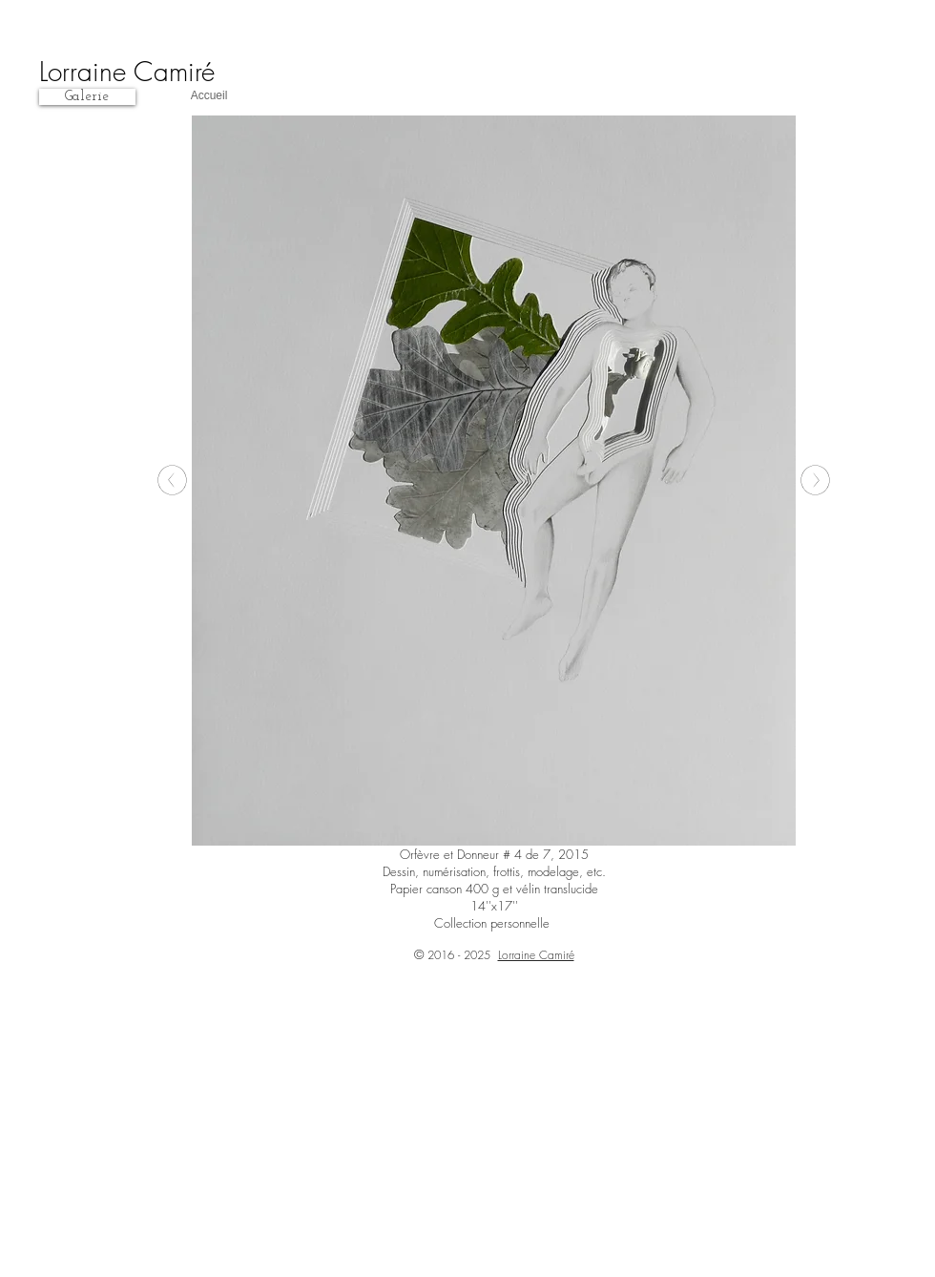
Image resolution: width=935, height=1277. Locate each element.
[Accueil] (209, 96)
